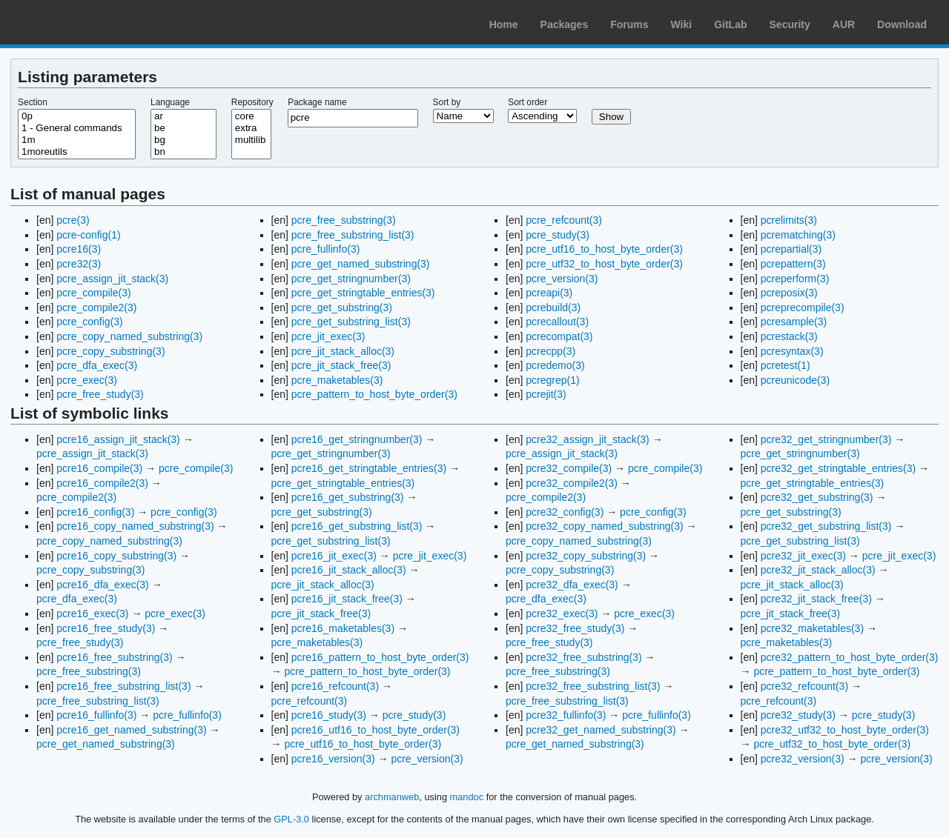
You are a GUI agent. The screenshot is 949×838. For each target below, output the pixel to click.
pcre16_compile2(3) (102, 483)
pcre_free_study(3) (100, 394)
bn (183, 152)
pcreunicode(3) (795, 380)
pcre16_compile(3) (99, 468)
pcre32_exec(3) (562, 613)
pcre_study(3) (557, 235)
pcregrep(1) (552, 380)
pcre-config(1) (88, 235)
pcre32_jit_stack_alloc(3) (818, 570)
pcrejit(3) (546, 394)
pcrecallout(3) (557, 321)
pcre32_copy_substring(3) (586, 556)
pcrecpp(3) (550, 351)
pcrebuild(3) (553, 307)
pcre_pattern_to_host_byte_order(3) (374, 394)
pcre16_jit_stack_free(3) (347, 599)
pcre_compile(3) (93, 293)
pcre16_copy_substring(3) (116, 556)
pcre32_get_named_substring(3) (600, 730)
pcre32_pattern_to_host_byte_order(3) (850, 657)
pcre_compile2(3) (96, 307)
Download (902, 24)
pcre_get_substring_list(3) (351, 321)
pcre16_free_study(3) (105, 628)
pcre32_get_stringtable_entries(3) (838, 468)
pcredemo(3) (555, 365)
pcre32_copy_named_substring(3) (604, 526)
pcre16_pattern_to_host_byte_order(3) (380, 657)
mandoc (467, 796)
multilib (251, 140)
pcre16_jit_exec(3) (334, 556)
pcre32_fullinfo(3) (566, 715)
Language (170, 102)
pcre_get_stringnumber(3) (351, 279)
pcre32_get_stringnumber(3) (826, 439)
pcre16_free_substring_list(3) (123, 686)
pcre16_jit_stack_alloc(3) (348, 570)
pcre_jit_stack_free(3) (341, 365)
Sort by (447, 102)
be (183, 128)
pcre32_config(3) (565, 512)
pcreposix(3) (789, 293)
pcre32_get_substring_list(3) (826, 526)
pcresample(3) (794, 321)
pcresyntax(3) (792, 351)
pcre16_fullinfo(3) (96, 715)
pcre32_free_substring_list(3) (593, 686)
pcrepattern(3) (793, 264)
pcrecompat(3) (559, 336)
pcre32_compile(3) (569, 468)
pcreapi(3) (549, 293)
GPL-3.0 (291, 819)
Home (503, 24)
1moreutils (77, 152)
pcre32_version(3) (802, 759)
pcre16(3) (78, 249)
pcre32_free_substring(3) (583, 657)
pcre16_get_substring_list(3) (357, 526)
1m (77, 140)
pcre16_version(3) (333, 759)
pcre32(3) (78, 264)
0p (77, 116)
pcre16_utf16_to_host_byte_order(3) (375, 730)
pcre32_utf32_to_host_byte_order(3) (845, 730)
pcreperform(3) (795, 279)
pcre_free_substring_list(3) (352, 235)
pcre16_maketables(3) (342, 628)
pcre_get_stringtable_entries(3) (363, 293)
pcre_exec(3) (86, 380)
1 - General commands (77, 128)
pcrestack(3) (789, 336)
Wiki (681, 24)
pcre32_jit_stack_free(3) (816, 599)
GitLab (730, 24)
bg (183, 140)
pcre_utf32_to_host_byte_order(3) (604, 264)
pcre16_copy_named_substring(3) (135, 526)
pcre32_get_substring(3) (817, 497)
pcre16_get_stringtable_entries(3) (368, 468)
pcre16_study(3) (328, 715)
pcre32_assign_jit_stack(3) (587, 439)
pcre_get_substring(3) (341, 307)
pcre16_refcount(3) (335, 686)
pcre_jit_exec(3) (328, 336)
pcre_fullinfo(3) (325, 249)
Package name (317, 102)
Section (32, 102)
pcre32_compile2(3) (572, 483)
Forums (629, 24)
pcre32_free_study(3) (575, 628)
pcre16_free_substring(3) (114, 657)
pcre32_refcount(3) (804, 686)
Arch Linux (81, 22)
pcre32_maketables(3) (812, 628)
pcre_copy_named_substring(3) (129, 336)
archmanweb (392, 796)
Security (790, 24)
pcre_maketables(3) (337, 380)
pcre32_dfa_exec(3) (572, 585)
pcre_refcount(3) (564, 220)
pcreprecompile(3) (802, 307)
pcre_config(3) (89, 321)
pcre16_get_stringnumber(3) (357, 439)
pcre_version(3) (562, 279)
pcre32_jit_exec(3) (803, 556)
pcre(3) (72, 220)
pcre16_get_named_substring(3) (131, 730)
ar (183, 116)
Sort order (527, 102)
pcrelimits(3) (789, 220)
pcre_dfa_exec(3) (96, 365)
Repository (252, 102)
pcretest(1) (785, 365)
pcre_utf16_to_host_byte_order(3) (604, 249)
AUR (844, 24)
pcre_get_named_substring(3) (360, 264)
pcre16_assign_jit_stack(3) (118, 439)
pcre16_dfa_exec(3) (102, 585)
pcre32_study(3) (798, 715)
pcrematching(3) (798, 235)
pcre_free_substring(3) (343, 220)
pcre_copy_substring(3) (110, 351)
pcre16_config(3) (95, 512)
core (251, 116)
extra (251, 128)
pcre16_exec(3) (92, 613)
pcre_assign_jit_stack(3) (112, 279)
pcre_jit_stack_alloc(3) (342, 351)
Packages (564, 24)
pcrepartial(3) (791, 249)
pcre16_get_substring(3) (347, 497)
